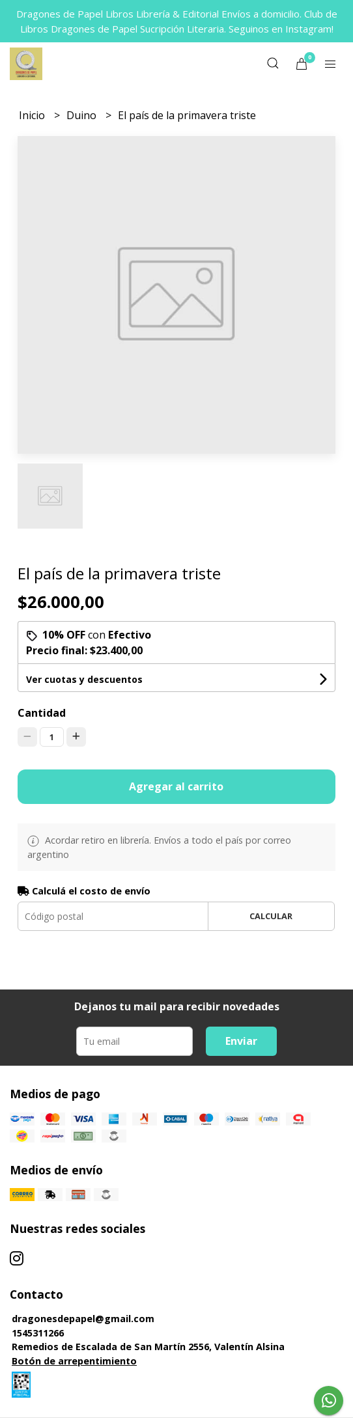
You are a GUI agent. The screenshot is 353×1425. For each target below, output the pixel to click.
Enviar (241, 1041)
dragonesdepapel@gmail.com (83, 1318)
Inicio (33, 115)
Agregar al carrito (176, 786)
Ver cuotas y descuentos (84, 679)
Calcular (270, 916)
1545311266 (38, 1333)
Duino (82, 115)
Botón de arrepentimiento (74, 1361)
